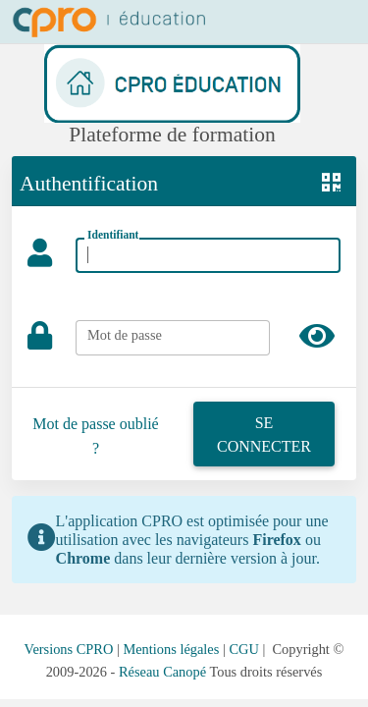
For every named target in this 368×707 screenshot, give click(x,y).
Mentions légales (171, 649)
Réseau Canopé (162, 672)
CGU (243, 649)
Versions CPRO (69, 649)
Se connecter (264, 434)
